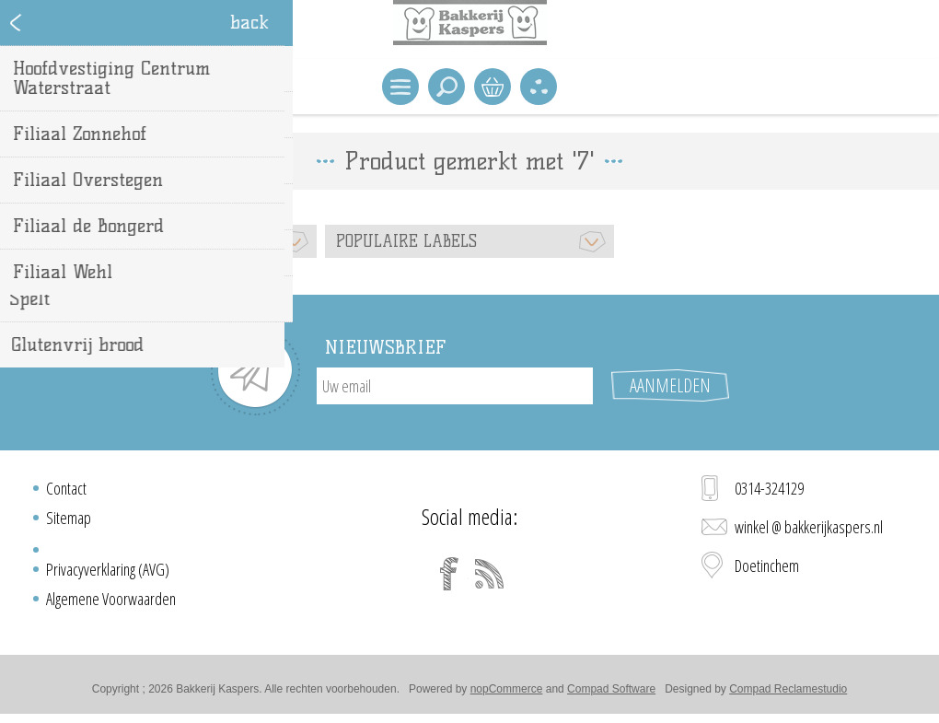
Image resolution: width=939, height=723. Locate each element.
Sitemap (68, 518)
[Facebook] (449, 573)
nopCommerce (506, 688)
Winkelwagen (492, 86)
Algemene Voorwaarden (111, 599)
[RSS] (489, 573)
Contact (66, 488)
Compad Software (611, 688)
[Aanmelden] (455, 385)
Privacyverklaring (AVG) (107, 569)
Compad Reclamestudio (788, 688)
